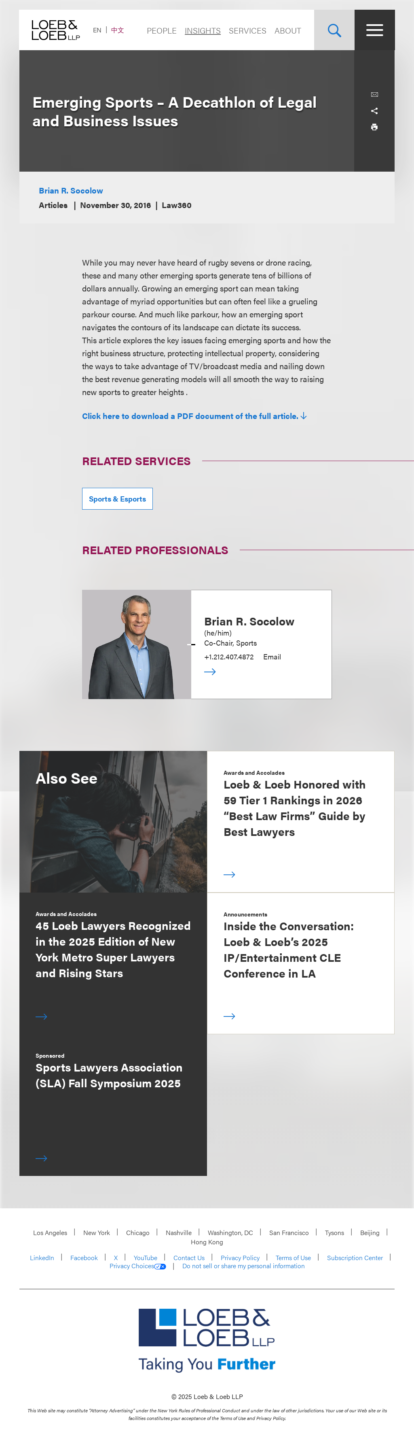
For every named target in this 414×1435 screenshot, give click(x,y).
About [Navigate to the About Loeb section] (287, 30)
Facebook (84, 1257)
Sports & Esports (117, 498)
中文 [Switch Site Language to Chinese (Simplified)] (118, 29)
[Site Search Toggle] (334, 30)
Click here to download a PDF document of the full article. (190, 415)
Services (247, 30)
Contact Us (189, 1257)
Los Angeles (50, 1232)
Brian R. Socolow (71, 190)
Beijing (370, 1232)
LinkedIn (42, 1257)
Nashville (179, 1232)
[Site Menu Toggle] (374, 30)
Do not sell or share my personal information (243, 1265)
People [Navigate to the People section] (161, 30)
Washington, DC (230, 1232)
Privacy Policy (240, 1257)
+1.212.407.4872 (228, 656)
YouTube (145, 1257)
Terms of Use (293, 1257)
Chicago (138, 1232)
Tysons (334, 1232)
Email (272, 656)
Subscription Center (355, 1257)
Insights (202, 30)
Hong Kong (207, 1241)
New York (96, 1232)
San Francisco (289, 1232)
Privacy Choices (138, 1265)
